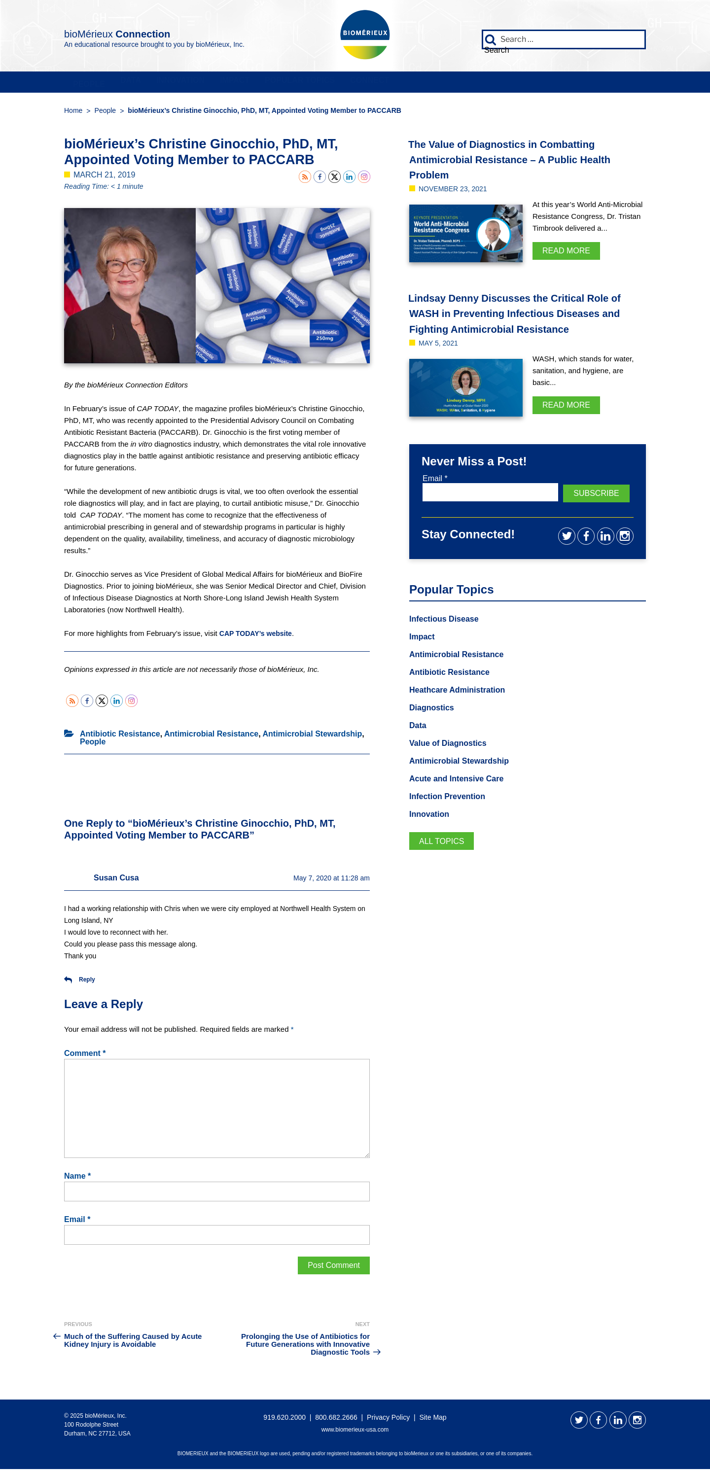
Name (77, 1180)
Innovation (269, 84)
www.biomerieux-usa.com (355, 1432)
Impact (360, 84)
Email (77, 1223)
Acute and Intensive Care (462, 798)
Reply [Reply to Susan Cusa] (79, 983)
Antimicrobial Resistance (211, 737)
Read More (566, 254)
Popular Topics (463, 84)
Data (182, 84)
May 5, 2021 (441, 361)
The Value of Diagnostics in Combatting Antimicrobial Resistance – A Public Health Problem (522, 162)
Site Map (432, 1420)
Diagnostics (434, 725)
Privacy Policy (388, 1420)
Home (73, 114)
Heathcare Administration (463, 707)
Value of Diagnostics (452, 762)
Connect (572, 84)
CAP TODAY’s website (258, 636)
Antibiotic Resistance (120, 737)
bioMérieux (153, 31)
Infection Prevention (452, 816)
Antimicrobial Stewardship (312, 737)
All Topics (444, 862)
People (106, 84)
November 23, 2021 (458, 192)
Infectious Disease (448, 634)
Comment (85, 1056)
